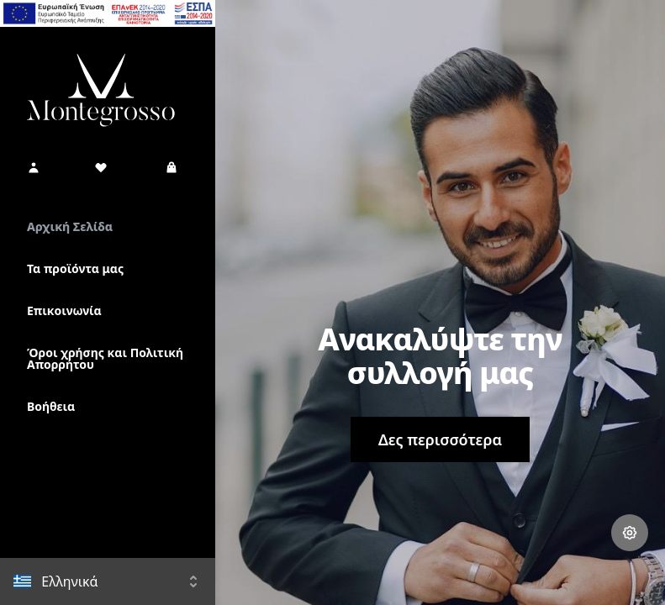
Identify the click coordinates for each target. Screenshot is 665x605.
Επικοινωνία (64, 310)
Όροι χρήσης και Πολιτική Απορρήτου (105, 358)
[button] (33, 167)
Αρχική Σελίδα (70, 226)
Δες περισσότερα (440, 439)
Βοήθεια (51, 406)
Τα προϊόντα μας (75, 268)
